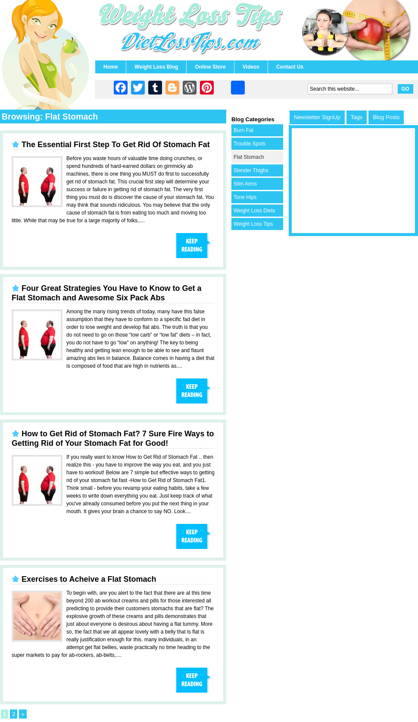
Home (110, 67)
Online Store (210, 67)
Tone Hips (245, 197)
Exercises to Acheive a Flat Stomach (89, 579)
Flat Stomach (249, 157)
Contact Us (289, 67)
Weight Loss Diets (254, 211)
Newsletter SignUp (317, 117)
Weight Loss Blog (156, 67)
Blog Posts (386, 117)
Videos (251, 67)
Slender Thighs (251, 170)
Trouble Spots (249, 144)
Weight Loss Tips (253, 224)
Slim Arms (245, 184)
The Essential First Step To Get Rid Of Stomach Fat (116, 144)
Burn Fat (243, 130)
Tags (356, 117)
